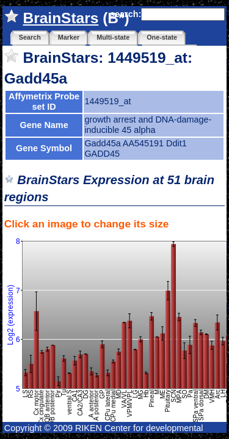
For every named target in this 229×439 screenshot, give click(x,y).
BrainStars (61, 18)
